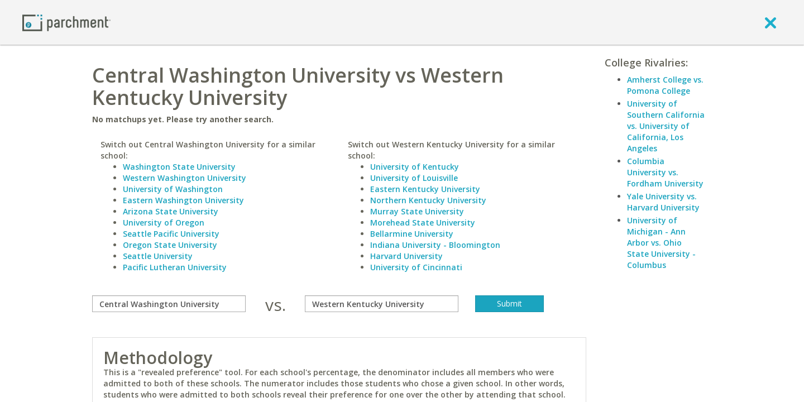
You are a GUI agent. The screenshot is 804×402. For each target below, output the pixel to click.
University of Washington (173, 189)
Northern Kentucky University (428, 200)
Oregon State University (170, 245)
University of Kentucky (414, 166)
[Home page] (66, 22)
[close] (770, 22)
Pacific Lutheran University (175, 267)
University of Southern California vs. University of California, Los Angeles (666, 126)
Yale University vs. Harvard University (663, 202)
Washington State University (179, 166)
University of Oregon (163, 222)
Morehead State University (422, 222)
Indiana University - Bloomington (435, 245)
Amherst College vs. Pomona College (665, 85)
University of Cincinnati (416, 267)
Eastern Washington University (183, 200)
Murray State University (417, 211)
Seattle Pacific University (171, 233)
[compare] (169, 303)
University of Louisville (414, 178)
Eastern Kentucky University (425, 189)
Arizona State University (170, 211)
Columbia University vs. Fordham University (665, 172)
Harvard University (406, 256)
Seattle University (158, 256)
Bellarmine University (411, 233)
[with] (381, 303)
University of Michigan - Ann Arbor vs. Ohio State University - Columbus (661, 242)
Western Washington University (184, 178)
